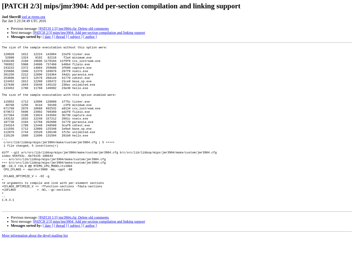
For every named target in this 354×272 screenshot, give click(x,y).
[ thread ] (60, 37)
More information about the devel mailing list (35, 268)
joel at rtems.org (33, 17)
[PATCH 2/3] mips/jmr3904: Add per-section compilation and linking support (89, 33)
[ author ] (90, 37)
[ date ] (48, 37)
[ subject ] (75, 37)
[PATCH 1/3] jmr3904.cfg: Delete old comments (74, 28)
